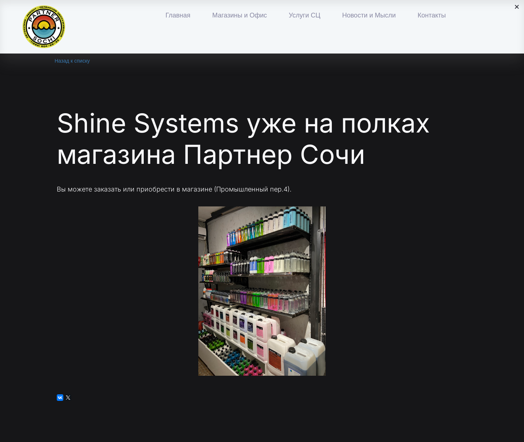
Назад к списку (72, 61)
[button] (239, 15)
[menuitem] (178, 15)
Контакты (431, 15)
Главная (178, 15)
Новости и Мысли (369, 15)
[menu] (306, 15)
